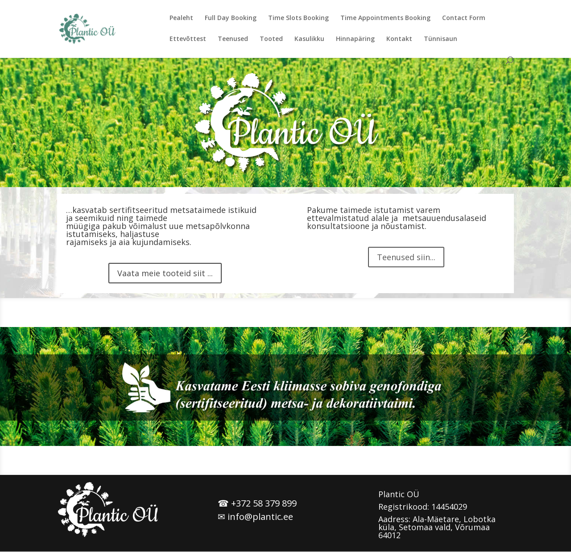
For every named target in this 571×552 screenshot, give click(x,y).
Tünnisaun (440, 39)
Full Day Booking (231, 18)
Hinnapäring (355, 39)
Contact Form (463, 18)
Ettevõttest (188, 39)
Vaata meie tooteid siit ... (165, 273)
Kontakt (399, 39)
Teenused (233, 39)
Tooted (271, 39)
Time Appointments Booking (385, 18)
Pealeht (181, 18)
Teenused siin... (406, 257)
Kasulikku (309, 39)
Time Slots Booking (298, 18)
